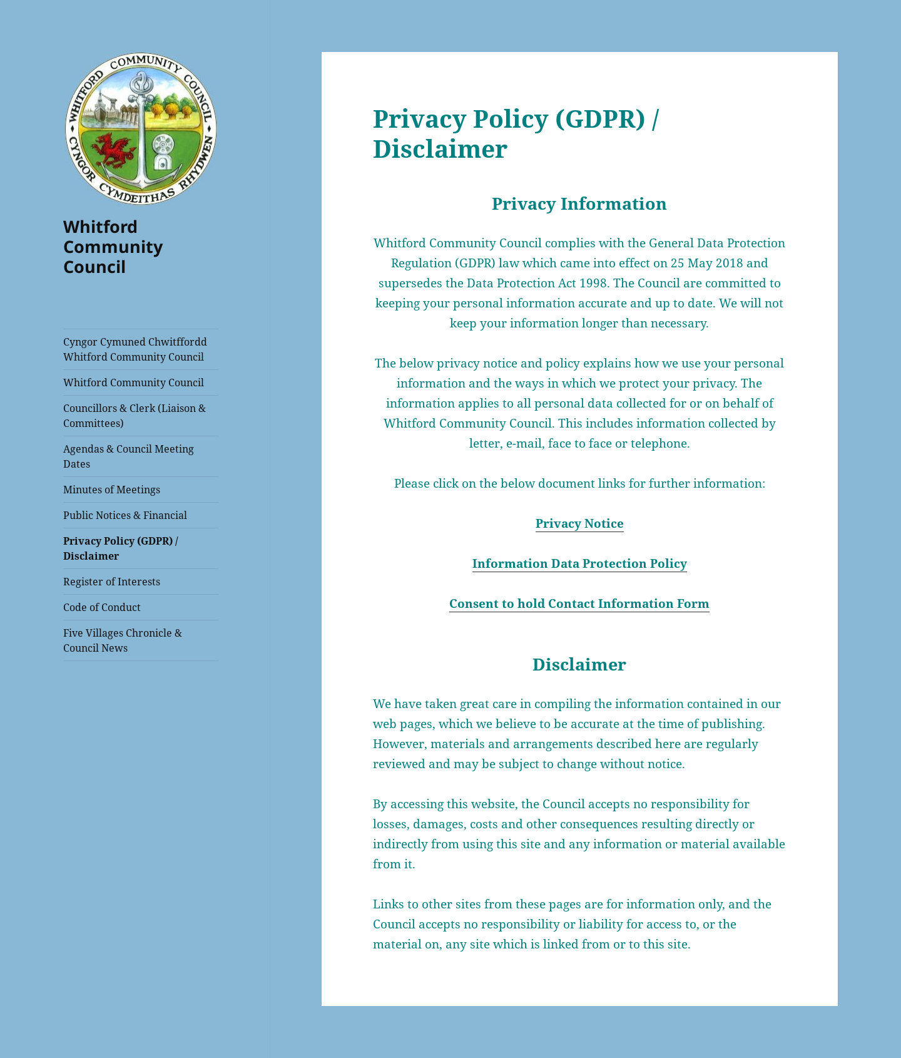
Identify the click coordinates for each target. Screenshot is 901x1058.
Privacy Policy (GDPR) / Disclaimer (120, 548)
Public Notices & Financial (125, 515)
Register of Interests (111, 581)
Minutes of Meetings (111, 489)
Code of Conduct (102, 607)
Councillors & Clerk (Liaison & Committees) (134, 415)
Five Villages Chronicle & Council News (122, 640)
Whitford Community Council (113, 246)
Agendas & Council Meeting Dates (128, 456)
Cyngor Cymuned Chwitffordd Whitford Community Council (135, 349)
